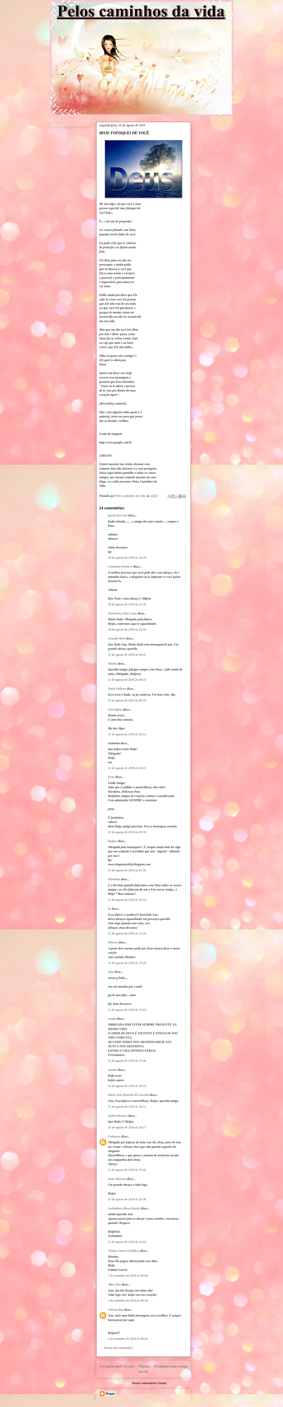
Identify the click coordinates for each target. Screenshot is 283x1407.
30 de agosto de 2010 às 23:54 (127, 629)
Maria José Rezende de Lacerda (128, 1094)
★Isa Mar (114, 1284)
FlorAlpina (115, 709)
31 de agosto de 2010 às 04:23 (127, 768)
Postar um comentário (118, 1347)
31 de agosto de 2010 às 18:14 (127, 1086)
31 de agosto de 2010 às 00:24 (127, 679)
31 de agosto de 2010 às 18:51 (127, 1106)
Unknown (114, 1136)
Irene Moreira (117, 1179)
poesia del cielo (117, 515)
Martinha (114, 879)
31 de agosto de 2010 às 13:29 (127, 963)
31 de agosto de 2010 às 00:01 (127, 654)
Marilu (112, 663)
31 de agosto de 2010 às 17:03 (127, 1009)
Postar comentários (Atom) (149, 1383)
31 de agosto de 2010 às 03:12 (127, 734)
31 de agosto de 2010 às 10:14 (127, 899)
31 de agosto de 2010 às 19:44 (127, 1169)
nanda (112, 1018)
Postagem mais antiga (171, 1366)
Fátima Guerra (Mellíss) (123, 1250)
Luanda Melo (116, 638)
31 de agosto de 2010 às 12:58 (127, 933)
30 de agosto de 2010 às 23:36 (127, 604)
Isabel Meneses (118, 1115)
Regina (112, 841)
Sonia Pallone (117, 688)
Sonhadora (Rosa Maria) (124, 1208)
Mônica (113, 942)
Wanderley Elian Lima (122, 613)
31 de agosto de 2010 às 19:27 (127, 1127)
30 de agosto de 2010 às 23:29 (127, 557)
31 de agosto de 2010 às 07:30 (127, 870)
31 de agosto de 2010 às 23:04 (127, 1241)
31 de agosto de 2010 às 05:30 (127, 832)
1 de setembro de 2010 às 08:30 (128, 1300)
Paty (111, 971)
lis (109, 908)
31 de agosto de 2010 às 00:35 (127, 700)
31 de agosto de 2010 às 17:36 (127, 1060)
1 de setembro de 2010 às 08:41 (128, 1338)
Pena (111, 777)
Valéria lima (116, 1309)
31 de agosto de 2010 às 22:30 (127, 1199)
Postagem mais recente (116, 1366)
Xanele (112, 1069)
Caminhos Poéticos (120, 566)
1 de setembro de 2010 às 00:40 (128, 1275)
